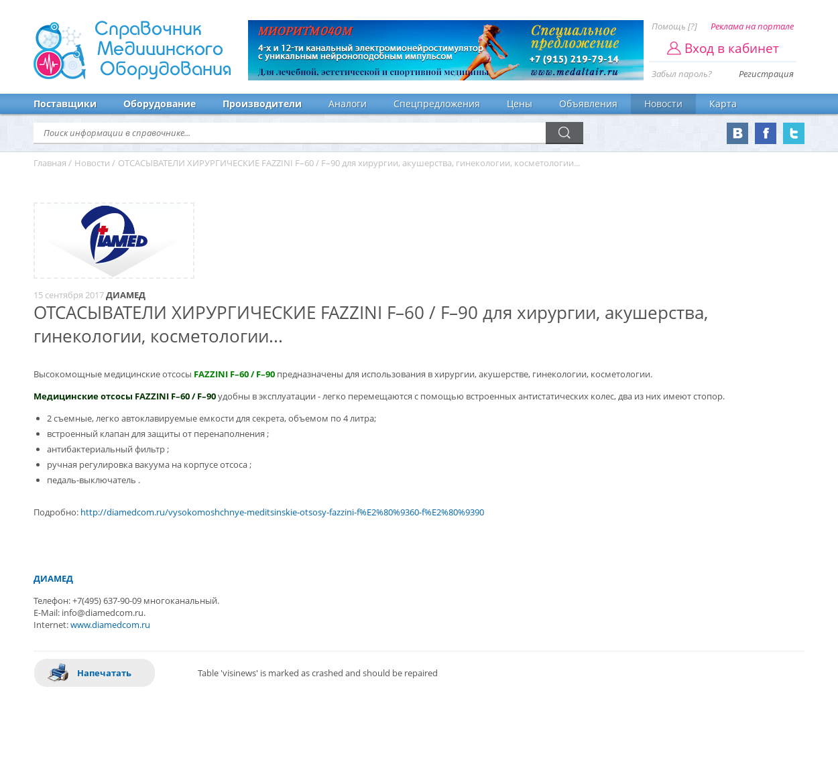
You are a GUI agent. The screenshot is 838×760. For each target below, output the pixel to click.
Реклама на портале (752, 26)
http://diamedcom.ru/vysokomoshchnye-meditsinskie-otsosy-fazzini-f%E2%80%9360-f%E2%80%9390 (282, 512)
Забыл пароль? (682, 74)
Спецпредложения (437, 103)
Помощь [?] (674, 26)
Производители (262, 103)
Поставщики (65, 103)
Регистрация (766, 74)
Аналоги (347, 103)
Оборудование (159, 103)
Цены (519, 103)
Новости (663, 103)
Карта (723, 103)
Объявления (588, 103)
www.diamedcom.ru (110, 625)
